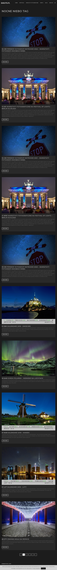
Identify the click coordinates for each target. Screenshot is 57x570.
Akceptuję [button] (43, 568)
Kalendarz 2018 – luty (16, 487)
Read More (5, 61)
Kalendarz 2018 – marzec (19, 433)
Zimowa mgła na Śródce (18, 539)
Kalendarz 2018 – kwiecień (19, 326)
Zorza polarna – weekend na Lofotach (25, 378)
